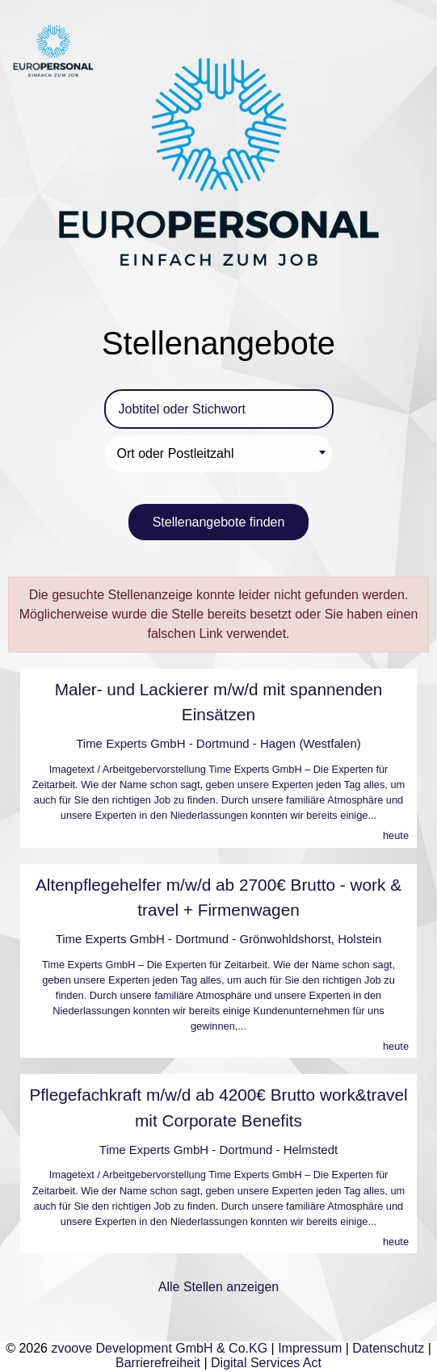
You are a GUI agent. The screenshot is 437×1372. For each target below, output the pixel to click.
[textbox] (221, 453)
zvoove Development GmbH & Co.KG (159, 1348)
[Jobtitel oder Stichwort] (219, 409)
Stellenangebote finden (219, 522)
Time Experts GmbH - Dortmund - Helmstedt (218, 1149)
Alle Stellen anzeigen (218, 1287)
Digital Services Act (266, 1363)
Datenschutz (388, 1348)
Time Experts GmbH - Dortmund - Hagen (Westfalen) (218, 743)
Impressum (310, 1348)
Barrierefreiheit (158, 1363)
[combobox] (219, 453)
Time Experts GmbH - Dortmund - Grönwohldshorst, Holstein (219, 939)
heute (396, 835)
